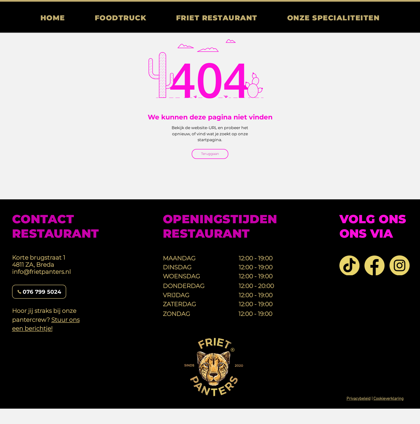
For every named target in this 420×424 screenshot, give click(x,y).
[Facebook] (374, 265)
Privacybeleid (358, 398)
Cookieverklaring (388, 398)
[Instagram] (400, 265)
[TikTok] (349, 265)
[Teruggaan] (210, 154)
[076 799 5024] (39, 292)
